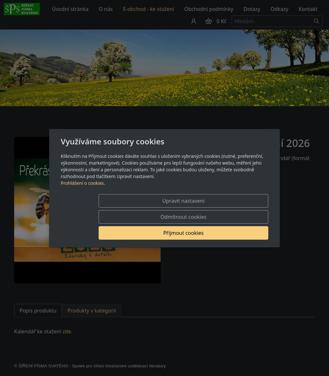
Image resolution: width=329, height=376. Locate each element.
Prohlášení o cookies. (83, 199)
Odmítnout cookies (173, 216)
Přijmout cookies (237, 216)
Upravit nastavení (109, 216)
